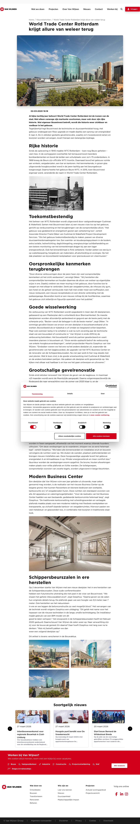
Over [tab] (103, 394)
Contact (99, 9)
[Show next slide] (130, 729)
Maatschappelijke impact (68, 800)
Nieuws (87, 9)
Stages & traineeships (19, 769)
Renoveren (34, 800)
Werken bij (112, 9)
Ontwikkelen (35, 790)
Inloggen (132, 9)
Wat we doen (37, 9)
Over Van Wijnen (70, 9)
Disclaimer (63, 821)
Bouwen (33, 793)
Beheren (33, 803)
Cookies (92, 821)
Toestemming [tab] (37, 394)
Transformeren (36, 796)
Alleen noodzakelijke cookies (69, 436)
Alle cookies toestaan (101, 436)
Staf (96, 764)
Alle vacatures (119, 766)
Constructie (59, 764)
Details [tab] (70, 394)
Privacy (78, 821)
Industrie (44, 764)
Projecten (53, 9)
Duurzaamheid (64, 796)
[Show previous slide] (10, 729)
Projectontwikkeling (79, 764)
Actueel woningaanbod (96, 790)
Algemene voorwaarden (41, 821)
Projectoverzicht (93, 793)
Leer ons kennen (65, 790)
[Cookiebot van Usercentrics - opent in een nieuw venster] (107, 386)
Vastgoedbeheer (27, 764)
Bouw (12, 764)
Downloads (108, 821)
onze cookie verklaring (99, 415)
